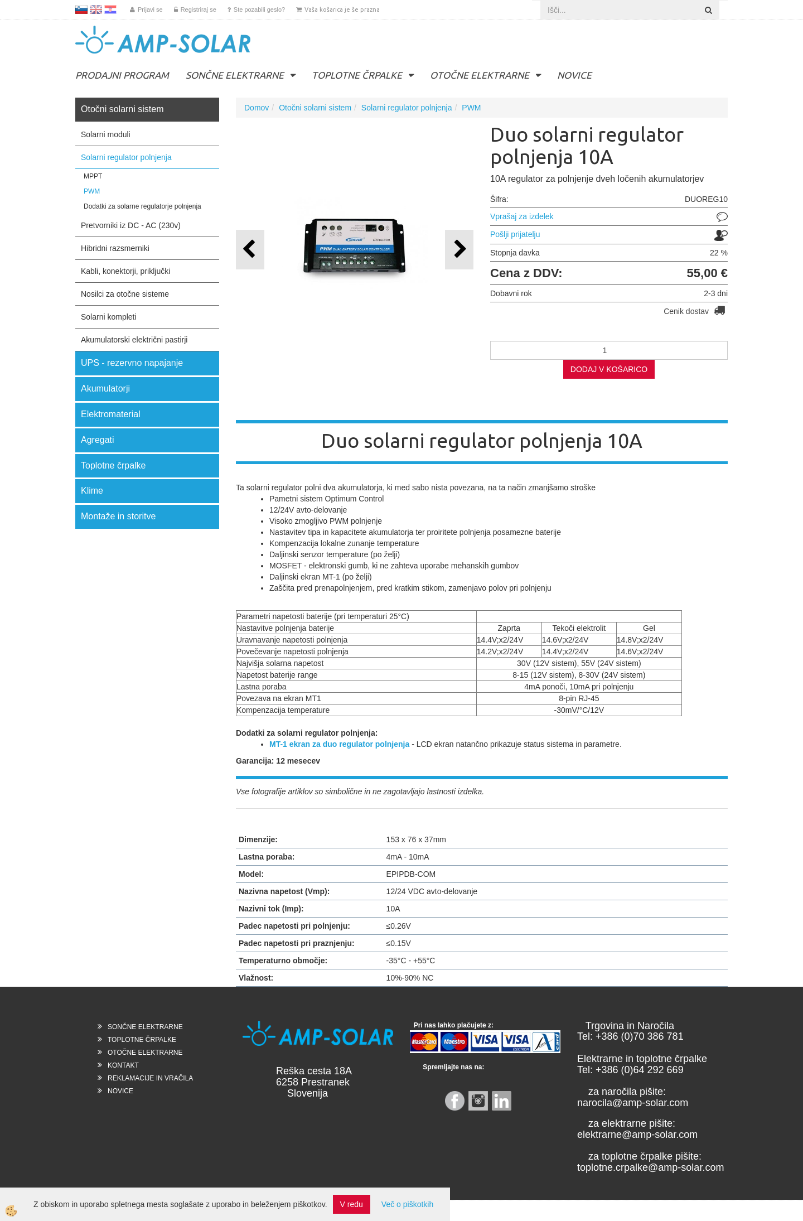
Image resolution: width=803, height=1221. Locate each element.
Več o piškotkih (407, 1204)
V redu (351, 1204)
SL (81, 9)
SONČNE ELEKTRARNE (235, 75)
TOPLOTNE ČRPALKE (357, 75)
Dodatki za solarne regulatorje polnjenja (142, 206)
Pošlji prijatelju (515, 234)
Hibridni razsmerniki (115, 248)
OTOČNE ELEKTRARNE (479, 75)
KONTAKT (123, 1065)
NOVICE (574, 75)
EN (96, 9)
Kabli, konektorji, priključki (125, 271)
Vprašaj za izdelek (522, 216)
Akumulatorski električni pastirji (134, 339)
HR (110, 9)
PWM (92, 191)
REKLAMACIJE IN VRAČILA (150, 1078)
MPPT (93, 176)
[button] (459, 249)
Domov (256, 107)
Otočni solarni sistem (315, 107)
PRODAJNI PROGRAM (122, 75)
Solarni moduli (105, 134)
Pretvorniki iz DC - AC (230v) (131, 225)
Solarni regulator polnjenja (126, 157)
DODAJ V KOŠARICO (608, 369)
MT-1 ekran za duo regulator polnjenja (339, 744)
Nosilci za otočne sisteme (125, 293)
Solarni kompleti (109, 316)
